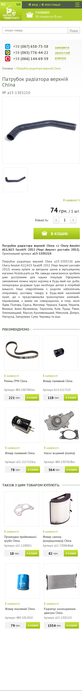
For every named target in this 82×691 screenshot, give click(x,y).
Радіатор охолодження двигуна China (59, 611)
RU (3, 4)
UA (18, 4)
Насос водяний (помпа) (59, 453)
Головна (7, 68)
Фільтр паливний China (57, 381)
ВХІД (35, 4)
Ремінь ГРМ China (15, 381)
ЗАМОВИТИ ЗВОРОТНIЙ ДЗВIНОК (62, 53)
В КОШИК (32, 397)
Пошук (74, 31)
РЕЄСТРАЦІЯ (52, 4)
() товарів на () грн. (48, 14)
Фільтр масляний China (20, 609)
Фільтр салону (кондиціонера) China (57, 539)
